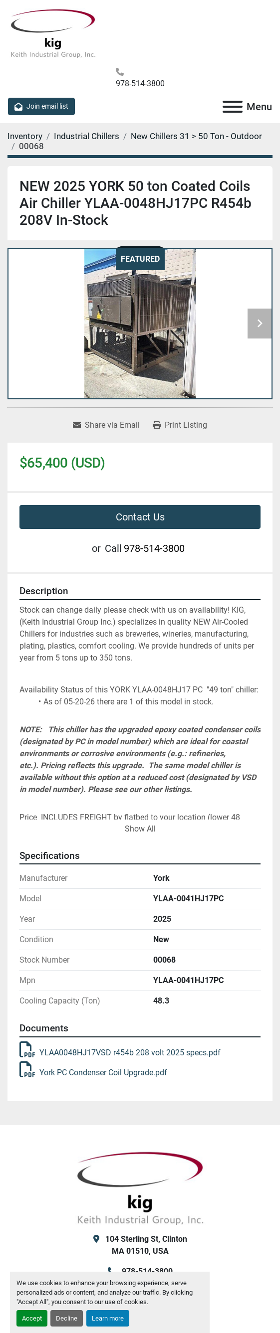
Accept (32, 1318)
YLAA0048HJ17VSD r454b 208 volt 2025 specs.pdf (120, 1052)
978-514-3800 (140, 83)
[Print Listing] (180, 425)
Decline (66, 1318)
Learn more (108, 1318)
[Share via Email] (106, 425)
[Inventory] (24, 136)
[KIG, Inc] (140, 1186)
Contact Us (140, 517)
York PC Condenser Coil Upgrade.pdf (93, 1072)
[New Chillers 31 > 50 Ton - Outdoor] (196, 136)
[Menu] (233, 107)
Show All (140, 828)
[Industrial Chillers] (86, 136)
